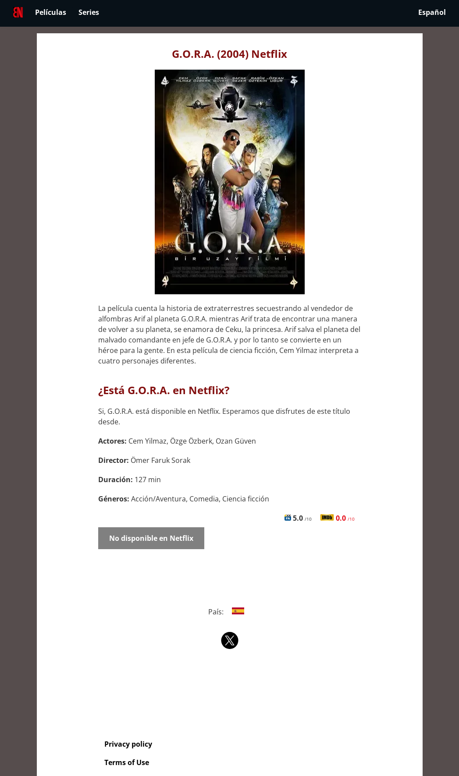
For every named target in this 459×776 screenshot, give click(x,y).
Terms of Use (126, 762)
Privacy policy (128, 744)
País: (229, 612)
